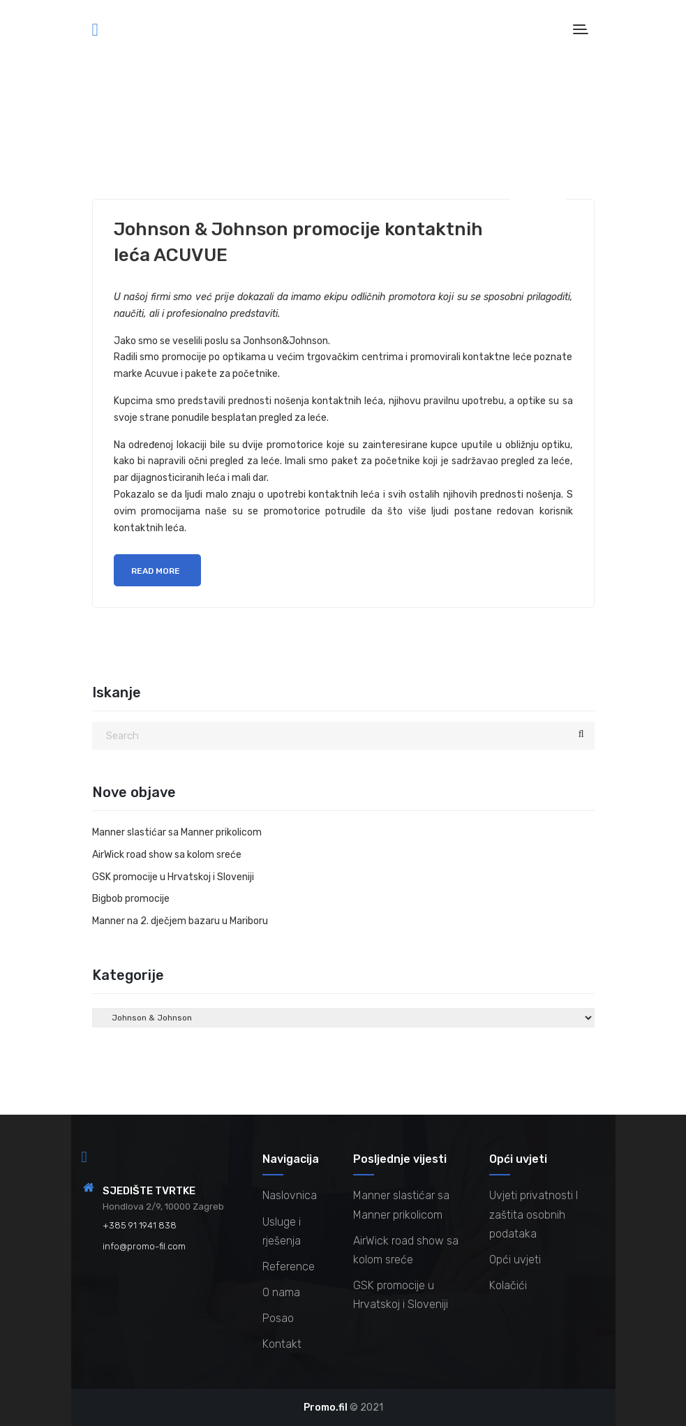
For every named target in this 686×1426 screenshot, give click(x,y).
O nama (281, 1292)
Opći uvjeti (515, 1259)
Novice (120, 142)
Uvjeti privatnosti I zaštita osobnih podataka (533, 1214)
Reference (288, 1266)
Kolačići (508, 1285)
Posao (278, 1318)
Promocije (169, 142)
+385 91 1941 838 (140, 1225)
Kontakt (281, 1344)
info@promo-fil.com (144, 1246)
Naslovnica (289, 1195)
